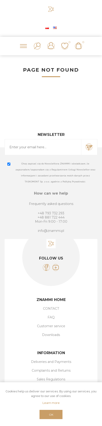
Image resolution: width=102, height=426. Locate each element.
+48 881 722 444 (51, 217)
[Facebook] (46, 267)
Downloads (51, 335)
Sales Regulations (51, 379)
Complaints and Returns (51, 370)
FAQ (51, 317)
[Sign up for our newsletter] (43, 147)
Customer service (51, 326)
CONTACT (51, 308)
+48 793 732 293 (51, 213)
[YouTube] (56, 267)
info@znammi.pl (51, 231)
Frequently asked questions (51, 204)
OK (51, 414)
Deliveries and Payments (51, 362)
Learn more (51, 403)
